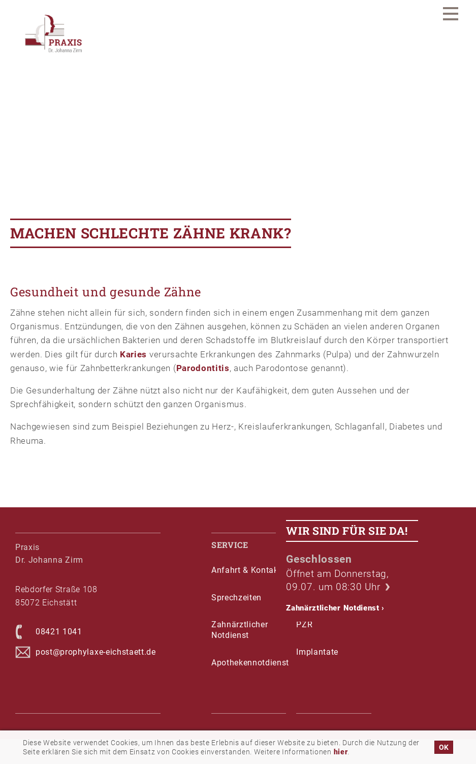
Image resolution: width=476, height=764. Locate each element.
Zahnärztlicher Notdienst (335, 608)
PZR (304, 624)
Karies (133, 354)
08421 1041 (59, 631)
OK (444, 747)
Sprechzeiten (236, 597)
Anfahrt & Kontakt (246, 570)
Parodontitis (203, 368)
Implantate (317, 652)
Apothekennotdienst (248, 662)
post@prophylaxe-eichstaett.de (96, 652)
